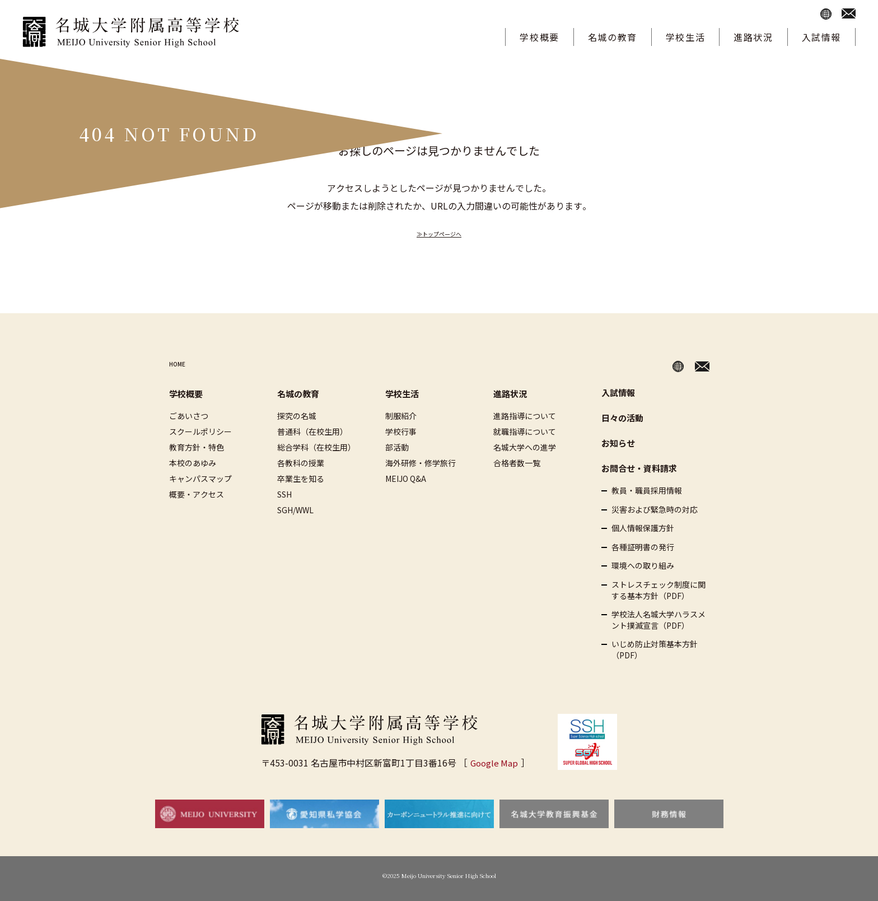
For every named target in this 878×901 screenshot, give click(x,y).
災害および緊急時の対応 (654, 509)
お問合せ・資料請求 (639, 468)
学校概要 (539, 37)
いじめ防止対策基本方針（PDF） (654, 650)
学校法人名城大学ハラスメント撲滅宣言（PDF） (658, 620)
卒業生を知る (300, 478)
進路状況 (753, 37)
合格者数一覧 (516, 462)
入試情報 (821, 37)
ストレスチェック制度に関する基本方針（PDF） (658, 590)
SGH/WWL (295, 509)
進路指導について (524, 415)
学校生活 (685, 37)
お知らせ (618, 443)
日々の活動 (622, 418)
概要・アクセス (196, 494)
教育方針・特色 (196, 447)
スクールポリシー (200, 431)
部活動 (397, 447)
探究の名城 (296, 415)
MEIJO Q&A (405, 478)
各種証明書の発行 (642, 547)
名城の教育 (612, 37)
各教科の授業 (300, 462)
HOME (182, 364)
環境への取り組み (642, 565)
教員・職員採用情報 (646, 490)
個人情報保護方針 (642, 528)
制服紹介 (401, 415)
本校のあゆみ (192, 462)
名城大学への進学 (524, 447)
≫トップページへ (439, 232)
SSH (284, 494)
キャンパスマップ (200, 478)
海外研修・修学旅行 (420, 462)
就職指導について (524, 431)
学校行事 (401, 431)
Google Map (494, 762)
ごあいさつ (188, 415)
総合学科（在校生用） (316, 447)
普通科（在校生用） (312, 431)
